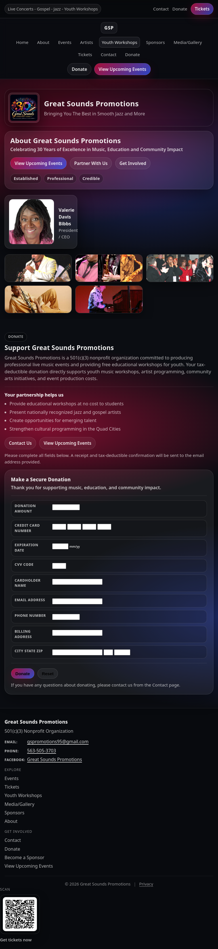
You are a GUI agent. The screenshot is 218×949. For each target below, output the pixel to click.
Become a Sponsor (24, 857)
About (43, 42)
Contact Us (20, 443)
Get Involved (133, 163)
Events (65, 42)
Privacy (146, 884)
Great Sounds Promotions (54, 759)
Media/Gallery (187, 42)
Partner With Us (91, 163)
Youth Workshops (119, 42)
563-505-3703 (41, 750)
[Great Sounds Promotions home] (23, 107)
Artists (86, 42)
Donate (179, 9)
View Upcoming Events (122, 69)
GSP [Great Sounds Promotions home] (109, 28)
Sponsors (155, 42)
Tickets (202, 9)
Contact (161, 9)
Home (22, 42)
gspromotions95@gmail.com (58, 741)
